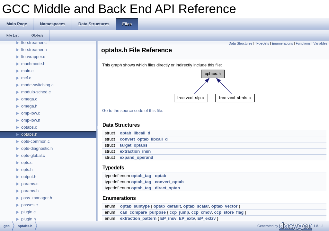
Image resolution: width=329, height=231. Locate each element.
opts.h (26, 169)
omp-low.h (30, 120)
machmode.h (33, 63)
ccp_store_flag (229, 212)
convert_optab (169, 181)
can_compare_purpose (143, 212)
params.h (30, 190)
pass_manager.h (36, 197)
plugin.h (28, 219)
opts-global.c (33, 155)
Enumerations (282, 43)
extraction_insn (135, 151)
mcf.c (26, 77)
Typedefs (262, 43)
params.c (29, 183)
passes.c (29, 204)
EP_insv (168, 218)
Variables (320, 43)
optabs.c (29, 127)
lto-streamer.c (34, 42)
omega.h (29, 106)
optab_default (167, 206)
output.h (28, 176)
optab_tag (141, 175)
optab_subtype (135, 206)
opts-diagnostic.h (37, 148)
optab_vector (224, 206)
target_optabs (133, 145)
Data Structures (241, 43)
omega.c (29, 99)
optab (160, 175)
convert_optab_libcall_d (144, 139)
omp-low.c (30, 113)
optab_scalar (196, 206)
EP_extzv (206, 218)
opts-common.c (35, 141)
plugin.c (28, 212)
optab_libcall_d (135, 133)
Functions (303, 43)
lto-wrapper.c (33, 56)
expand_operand (136, 157)
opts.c (26, 162)
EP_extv (187, 218)
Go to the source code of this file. (132, 110)
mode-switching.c (37, 84)
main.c (27, 70)
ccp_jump (179, 212)
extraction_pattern (138, 218)
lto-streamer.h (34, 49)
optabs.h (29, 134)
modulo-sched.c (36, 92)
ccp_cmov (201, 212)
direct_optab (167, 187)
